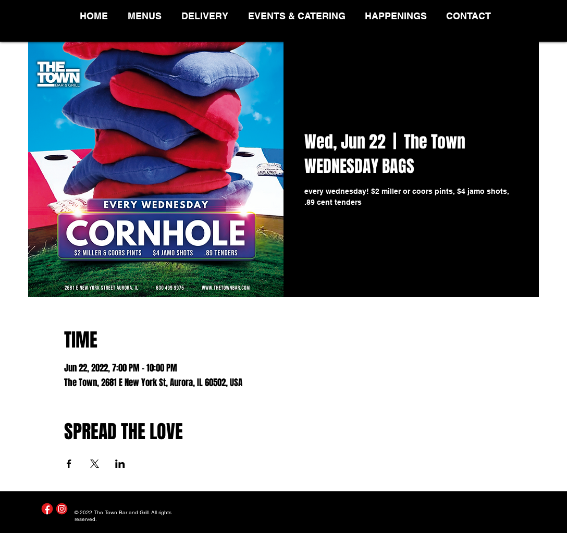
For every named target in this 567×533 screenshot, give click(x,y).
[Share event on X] (95, 464)
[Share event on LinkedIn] (120, 464)
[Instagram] (61, 508)
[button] (147, 15)
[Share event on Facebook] (69, 464)
